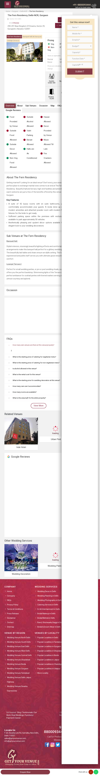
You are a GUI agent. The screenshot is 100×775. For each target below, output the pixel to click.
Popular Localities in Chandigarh (50, 664)
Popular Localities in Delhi (47, 638)
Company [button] (11, 596)
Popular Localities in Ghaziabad (50, 651)
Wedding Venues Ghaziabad (18, 660)
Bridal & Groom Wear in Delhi (49, 627)
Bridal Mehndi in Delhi (46, 618)
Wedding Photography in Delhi (49, 600)
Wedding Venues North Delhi (18, 638)
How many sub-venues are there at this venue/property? (33, 345)
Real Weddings (18, 715)
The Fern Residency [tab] (14, 37)
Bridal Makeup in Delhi (46, 614)
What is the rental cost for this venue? (27, 374)
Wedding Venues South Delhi (19, 642)
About (20, 105)
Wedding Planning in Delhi (47, 596)
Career (18, 718)
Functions (29, 715)
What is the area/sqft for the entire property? (29, 398)
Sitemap (10, 627)
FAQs (59, 105)
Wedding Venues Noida (16, 664)
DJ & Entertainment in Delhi (48, 609)
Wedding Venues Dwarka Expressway (17, 688)
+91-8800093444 (82, 4)
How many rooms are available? (25, 392)
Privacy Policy (12, 605)
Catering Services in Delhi (47, 605)
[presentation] (12, 52)
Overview (10, 105)
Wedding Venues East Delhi (18, 646)
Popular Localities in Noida (48, 655)
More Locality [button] (42, 673)
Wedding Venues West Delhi (18, 651)
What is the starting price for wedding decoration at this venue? (36, 380)
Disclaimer (11, 618)
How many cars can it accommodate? (27, 386)
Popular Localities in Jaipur (48, 660)
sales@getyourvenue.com (15, 738)
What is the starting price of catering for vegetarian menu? (34, 357)
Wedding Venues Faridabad (18, 673)
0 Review (14, 23)
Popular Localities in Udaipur (48, 669)
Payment (10, 718)
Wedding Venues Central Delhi (19, 655)
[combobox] (79, 46)
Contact (10, 622)
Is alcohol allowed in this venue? (25, 369)
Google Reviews (13, 110)
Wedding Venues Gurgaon (17, 669)
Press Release (13, 614)
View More (38, 405)
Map (53, 105)
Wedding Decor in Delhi (46, 591)
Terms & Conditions (15, 609)
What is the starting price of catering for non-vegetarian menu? (36, 363)
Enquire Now (25, 772)
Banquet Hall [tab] (32, 37)
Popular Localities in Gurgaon (49, 646)
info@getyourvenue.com (14, 741)
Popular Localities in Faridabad (49, 642)
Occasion (43, 105)
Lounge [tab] (13, 40)
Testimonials (27, 712)
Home (9, 591)
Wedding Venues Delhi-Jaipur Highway (19, 679)
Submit (79, 71)
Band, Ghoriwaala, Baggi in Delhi (50, 622)
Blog (19, 712)
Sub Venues (30, 105)
